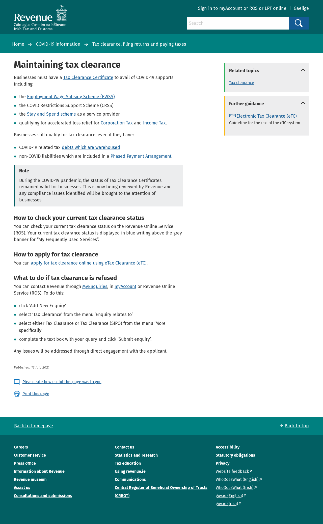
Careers (21, 447)
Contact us (124, 447)
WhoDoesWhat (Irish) (234, 487)
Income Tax (154, 123)
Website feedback (232, 471)
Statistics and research (136, 455)
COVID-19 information (58, 44)
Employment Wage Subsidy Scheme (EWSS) (71, 96)
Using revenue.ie (130, 471)
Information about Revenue (39, 471)
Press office (25, 463)
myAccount (230, 8)
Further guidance (246, 104)
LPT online (275, 8)
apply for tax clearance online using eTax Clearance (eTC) (89, 263)
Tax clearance (241, 82)
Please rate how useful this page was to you (61, 381)
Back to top (297, 426)
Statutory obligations (235, 455)
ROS (253, 8)
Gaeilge (301, 8)
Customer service (30, 455)
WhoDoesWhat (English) (237, 479)
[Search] (238, 23)
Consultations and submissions (43, 495)
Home (18, 44)
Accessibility (227, 447)
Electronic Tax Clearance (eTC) (266, 116)
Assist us (22, 487)
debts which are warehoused (91, 147)
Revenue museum (30, 479)
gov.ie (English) (229, 495)
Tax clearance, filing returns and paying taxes (139, 44)
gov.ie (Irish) (227, 503)
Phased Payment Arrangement (141, 156)
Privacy (222, 463)
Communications (130, 479)
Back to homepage (33, 426)
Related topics (244, 70)
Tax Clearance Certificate (88, 77)
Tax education (128, 463)
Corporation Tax (117, 123)
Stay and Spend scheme (51, 114)
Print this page (35, 393)
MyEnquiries (94, 286)
